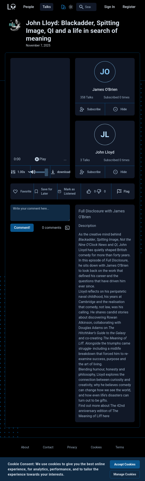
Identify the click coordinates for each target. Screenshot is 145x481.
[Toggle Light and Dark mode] (71, 7)
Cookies (96, 447)
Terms (119, 447)
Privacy (72, 447)
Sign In (109, 7)
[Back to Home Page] (11, 6)
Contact (48, 447)
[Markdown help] (67, 227)
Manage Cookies (124, 474)
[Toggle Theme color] (63, 7)
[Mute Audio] (33, 172)
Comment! (22, 228)
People (28, 7)
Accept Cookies (125, 464)
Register (129, 7)
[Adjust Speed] (20, 172)
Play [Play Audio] (40, 159)
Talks (47, 7)
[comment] (40, 213)
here (106, 416)
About (25, 447)
